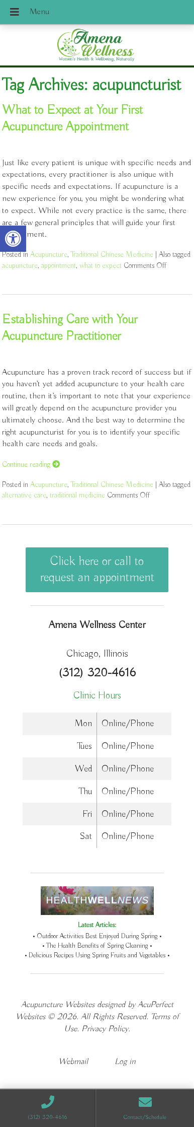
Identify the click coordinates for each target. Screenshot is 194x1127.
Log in (125, 1061)
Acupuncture (48, 254)
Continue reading (31, 464)
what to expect (100, 265)
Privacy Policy (104, 1029)
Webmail (73, 1061)
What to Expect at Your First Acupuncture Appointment (72, 118)
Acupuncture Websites (57, 1005)
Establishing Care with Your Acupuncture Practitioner (69, 328)
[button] (13, 239)
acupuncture (20, 265)
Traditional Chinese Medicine (112, 254)
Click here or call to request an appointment (97, 569)
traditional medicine (77, 495)
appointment (58, 265)
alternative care (24, 495)
